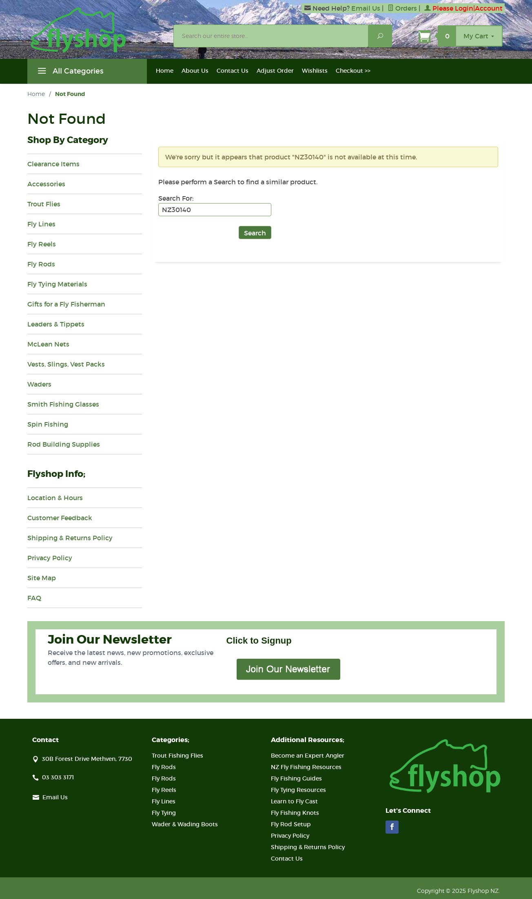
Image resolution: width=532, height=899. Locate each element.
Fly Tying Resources (298, 790)
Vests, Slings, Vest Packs (66, 364)
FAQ (34, 598)
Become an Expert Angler (307, 755)
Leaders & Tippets (55, 324)
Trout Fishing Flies (177, 755)
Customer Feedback (59, 518)
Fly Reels (41, 244)
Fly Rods (41, 264)
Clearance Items (53, 164)
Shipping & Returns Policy (70, 538)
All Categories (69, 72)
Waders (39, 384)
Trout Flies (43, 204)
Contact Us (232, 70)
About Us (195, 70)
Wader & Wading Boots (185, 824)
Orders (402, 8)
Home (164, 70)
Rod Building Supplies (63, 444)
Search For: (175, 198)
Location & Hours (55, 498)
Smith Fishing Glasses (63, 404)
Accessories (46, 184)
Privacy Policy (49, 558)
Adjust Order (275, 70)
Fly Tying (164, 812)
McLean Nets (48, 344)
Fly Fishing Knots (295, 812)
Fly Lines (41, 224)
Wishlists (315, 70)
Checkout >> (353, 70)
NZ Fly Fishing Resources (306, 767)
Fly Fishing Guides (296, 778)
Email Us (365, 8)
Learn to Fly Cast (294, 801)
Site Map (41, 578)
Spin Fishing (47, 424)
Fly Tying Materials (57, 284)
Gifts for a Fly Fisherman (66, 304)
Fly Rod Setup (291, 824)
